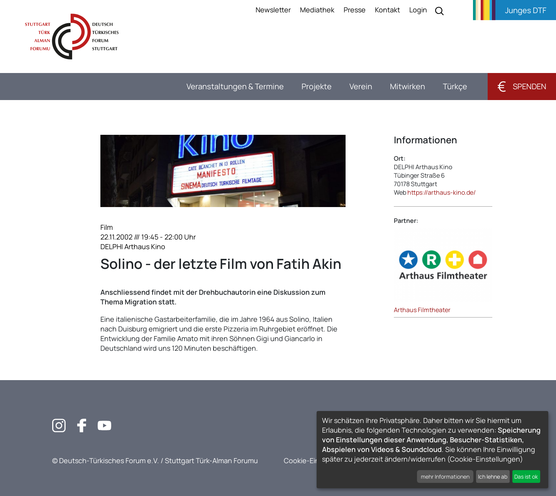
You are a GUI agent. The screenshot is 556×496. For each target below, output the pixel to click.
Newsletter (273, 9)
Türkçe (455, 86)
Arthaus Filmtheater (422, 310)
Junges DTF (525, 10)
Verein (360, 86)
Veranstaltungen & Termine (235, 86)
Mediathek (317, 9)
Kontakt (387, 9)
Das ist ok (526, 476)
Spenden (521, 86)
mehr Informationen (445, 476)
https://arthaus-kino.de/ (441, 192)
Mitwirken (407, 86)
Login (418, 9)
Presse (355, 9)
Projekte (317, 86)
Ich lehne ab (492, 476)
